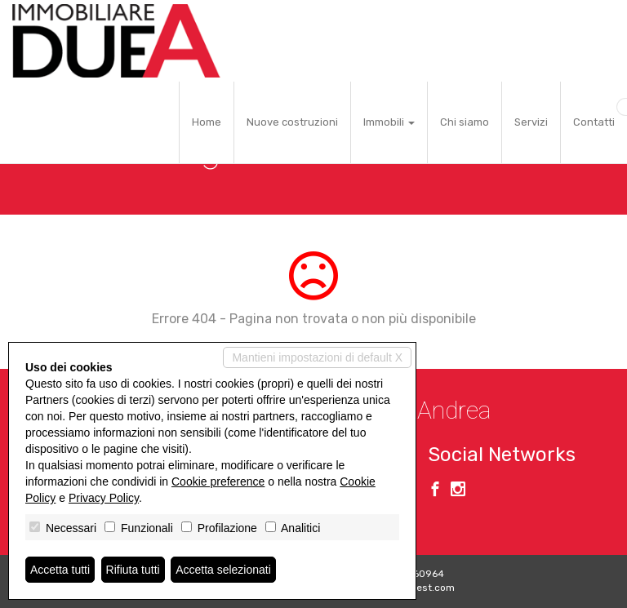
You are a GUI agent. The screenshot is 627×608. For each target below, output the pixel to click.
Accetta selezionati (223, 569)
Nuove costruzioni (292, 122)
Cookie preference (218, 481)
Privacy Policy (104, 497)
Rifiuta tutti (133, 569)
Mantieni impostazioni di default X (317, 357)
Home (206, 122)
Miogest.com (424, 587)
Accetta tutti (60, 569)
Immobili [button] (389, 122)
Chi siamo (464, 122)
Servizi (531, 122)
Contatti (594, 122)
